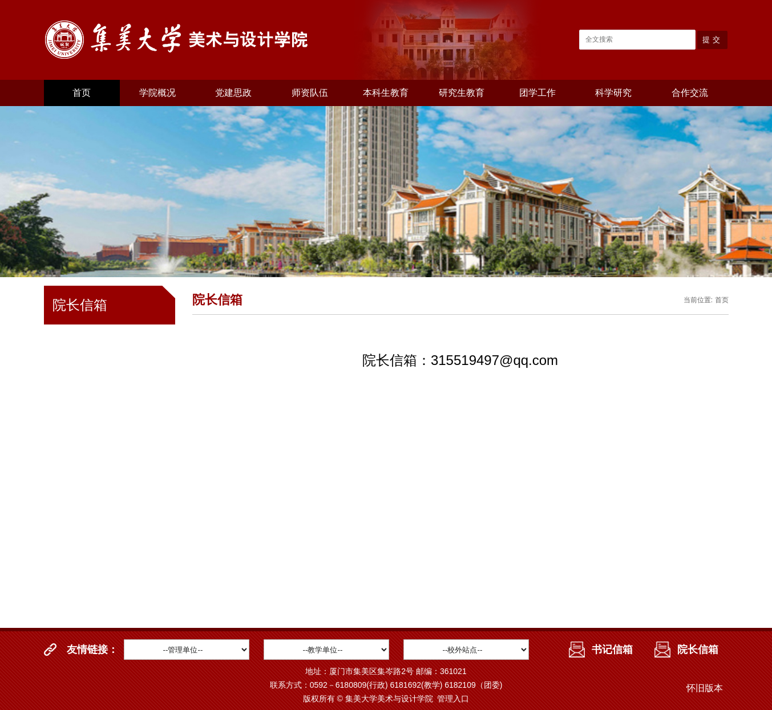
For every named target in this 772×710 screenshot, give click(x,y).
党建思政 (233, 93)
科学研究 (613, 93)
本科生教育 (386, 93)
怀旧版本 (704, 688)
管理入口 (453, 698)
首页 (81, 93)
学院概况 (157, 93)
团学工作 (537, 93)
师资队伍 (310, 93)
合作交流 (690, 93)
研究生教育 (461, 93)
